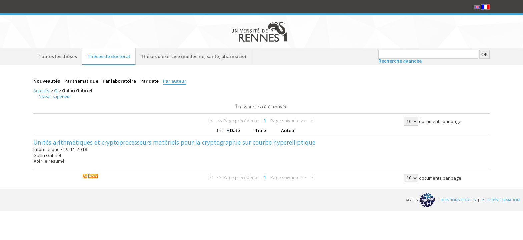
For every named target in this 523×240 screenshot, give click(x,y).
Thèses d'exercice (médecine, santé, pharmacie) (193, 56)
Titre (261, 130)
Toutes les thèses (57, 56)
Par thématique (81, 81)
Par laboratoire (120, 81)
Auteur (288, 130)
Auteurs (41, 91)
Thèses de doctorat (108, 56)
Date (235, 130)
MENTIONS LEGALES (458, 199)
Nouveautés (47, 81)
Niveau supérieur (55, 96)
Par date (150, 81)
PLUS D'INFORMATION (501, 199)
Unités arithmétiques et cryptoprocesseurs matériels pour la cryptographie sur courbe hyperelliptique (174, 142)
